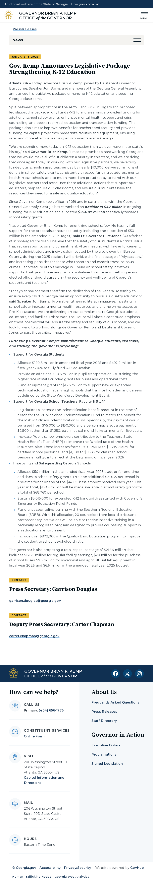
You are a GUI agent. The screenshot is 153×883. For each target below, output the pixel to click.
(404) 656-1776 (51, 710)
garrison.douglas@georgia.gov (35, 601)
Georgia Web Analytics (72, 876)
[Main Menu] (142, 15)
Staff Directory (104, 721)
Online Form (34, 736)
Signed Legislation (107, 764)
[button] (137, 40)
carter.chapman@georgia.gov (34, 636)
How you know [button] (82, 4)
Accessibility (50, 868)
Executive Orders (105, 745)
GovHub (137, 868)
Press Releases (24, 29)
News (17, 40)
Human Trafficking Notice (31, 876)
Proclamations (103, 754)
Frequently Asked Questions (115, 702)
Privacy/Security (77, 868)
